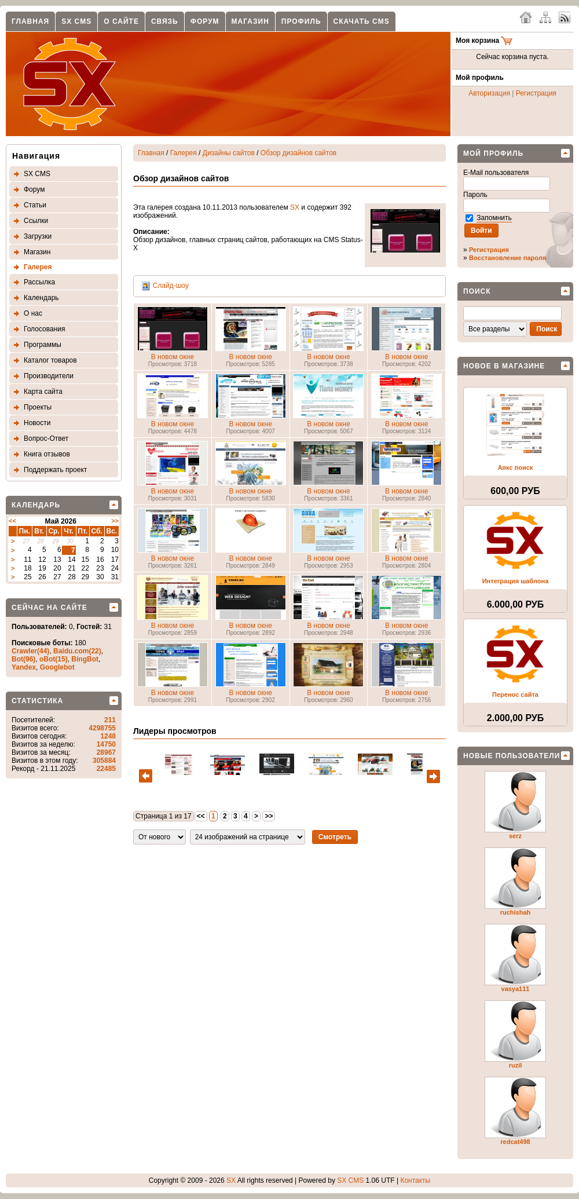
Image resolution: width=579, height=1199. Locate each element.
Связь (164, 21)
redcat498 (515, 1141)
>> (115, 520)
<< (12, 520)
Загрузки (38, 236)
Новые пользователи (511, 756)
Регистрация (536, 93)
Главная (30, 21)
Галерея (38, 267)
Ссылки (36, 221)
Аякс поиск (515, 467)
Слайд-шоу (171, 286)
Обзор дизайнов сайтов (298, 153)
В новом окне (172, 357)
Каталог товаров (50, 360)
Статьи (35, 205)
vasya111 (515, 988)
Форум (204, 21)
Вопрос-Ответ (46, 438)
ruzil (515, 1065)
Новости (37, 423)
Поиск (477, 291)
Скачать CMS (362, 21)
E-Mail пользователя (497, 173)
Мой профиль (493, 153)
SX (294, 207)
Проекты (38, 407)
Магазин (250, 21)
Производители (49, 376)
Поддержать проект (55, 470)
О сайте (121, 21)
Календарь (41, 298)
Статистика (37, 701)
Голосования (44, 329)
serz (515, 835)
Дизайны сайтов (229, 153)
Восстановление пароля (507, 257)
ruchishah (515, 912)
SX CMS (76, 21)
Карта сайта (43, 392)
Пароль (476, 195)
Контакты (415, 1180)
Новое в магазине (504, 366)
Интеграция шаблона (515, 580)
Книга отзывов (47, 454)
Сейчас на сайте (49, 608)
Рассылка (39, 282)
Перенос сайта (515, 694)
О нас (33, 313)
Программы (42, 345)
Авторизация (489, 93)
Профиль (301, 21)
